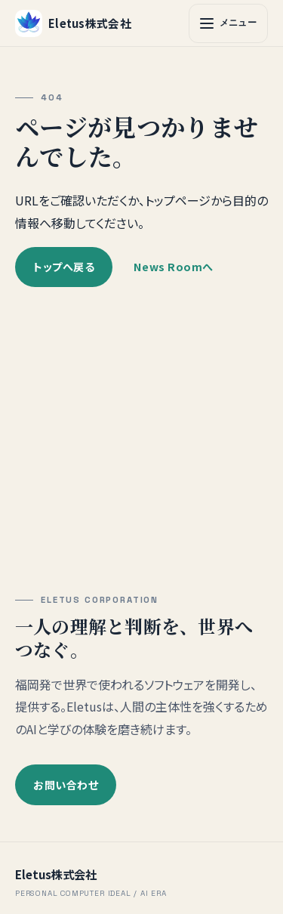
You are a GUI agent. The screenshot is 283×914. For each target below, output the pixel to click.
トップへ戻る (63, 265)
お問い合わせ (65, 784)
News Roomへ (174, 265)
